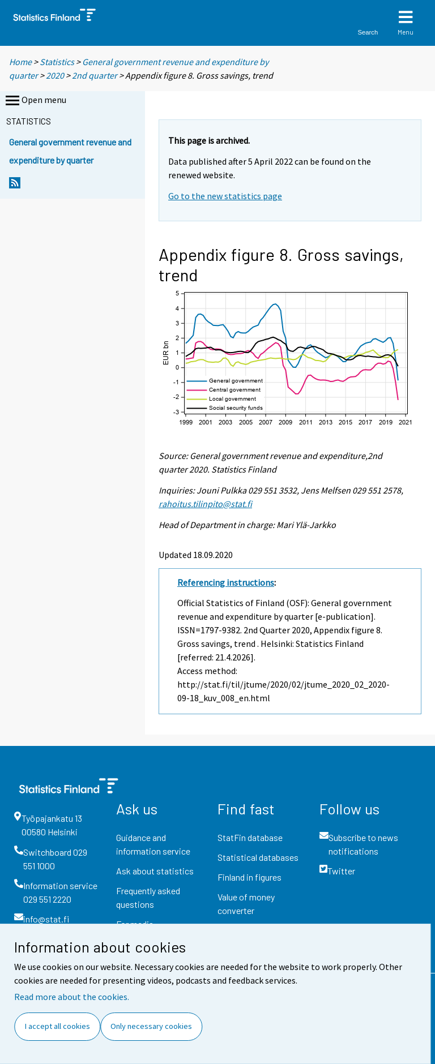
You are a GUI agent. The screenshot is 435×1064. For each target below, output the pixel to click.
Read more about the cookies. (71, 996)
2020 (55, 75)
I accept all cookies (57, 1026)
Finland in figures (250, 877)
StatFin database (250, 837)
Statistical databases (258, 857)
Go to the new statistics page (225, 195)
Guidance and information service (153, 844)
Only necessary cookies (151, 1026)
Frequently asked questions (148, 897)
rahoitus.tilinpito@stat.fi (205, 503)
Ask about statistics (155, 870)
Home (20, 61)
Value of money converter (246, 903)
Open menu (34, 101)
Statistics (57, 61)
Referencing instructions (225, 582)
